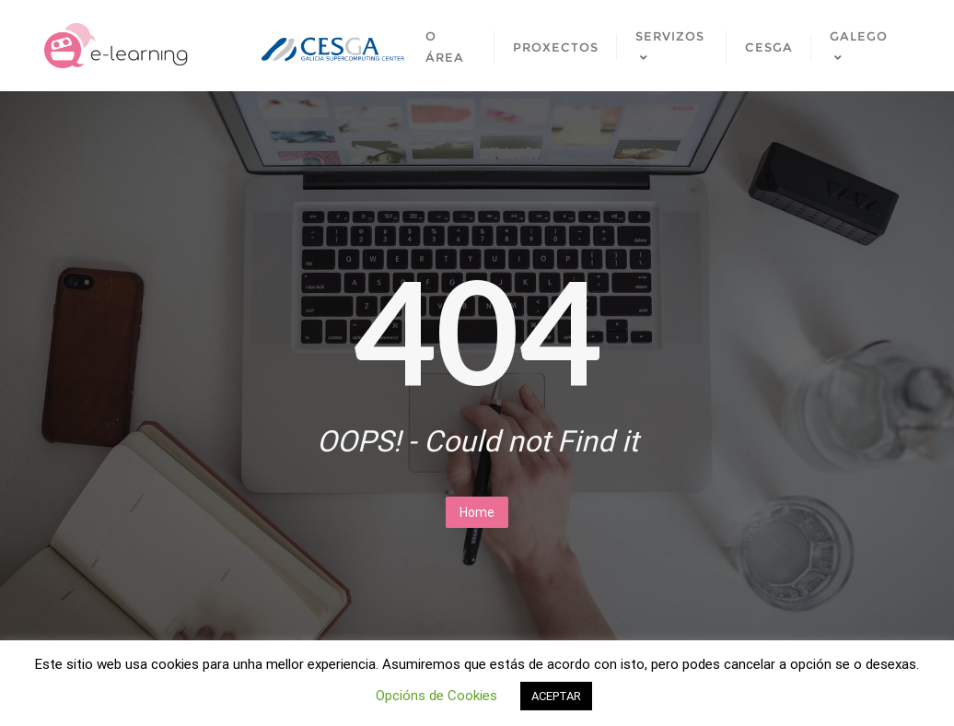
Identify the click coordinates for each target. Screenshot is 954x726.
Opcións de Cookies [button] (436, 695)
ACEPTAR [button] (556, 696)
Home (477, 512)
